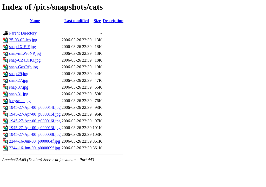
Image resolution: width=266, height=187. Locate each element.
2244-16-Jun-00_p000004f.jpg (34, 141)
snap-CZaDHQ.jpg (25, 60)
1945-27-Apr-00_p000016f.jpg (35, 121)
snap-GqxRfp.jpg (23, 67)
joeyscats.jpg (20, 100)
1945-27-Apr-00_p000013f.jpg (35, 127)
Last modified (76, 20)
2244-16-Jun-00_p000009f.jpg (34, 148)
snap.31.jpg (18, 94)
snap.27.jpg (18, 80)
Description (113, 20)
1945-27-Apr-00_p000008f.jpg (35, 134)
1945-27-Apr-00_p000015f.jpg (35, 114)
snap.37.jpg (18, 87)
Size (97, 20)
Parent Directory (23, 33)
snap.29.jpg (18, 73)
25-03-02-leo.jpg (23, 40)
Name (35, 20)
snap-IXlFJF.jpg (22, 46)
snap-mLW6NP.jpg (25, 53)
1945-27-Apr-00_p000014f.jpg (35, 107)
